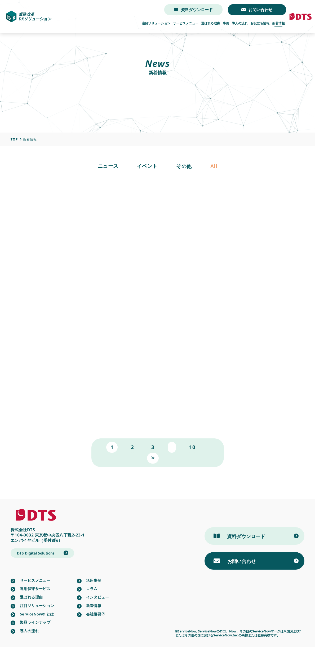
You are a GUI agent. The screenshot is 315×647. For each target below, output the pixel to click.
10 (192, 447)
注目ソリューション (156, 23)
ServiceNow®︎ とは (37, 614)
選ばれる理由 (210, 23)
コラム (91, 589)
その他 (184, 166)
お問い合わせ (256, 9)
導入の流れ (240, 23)
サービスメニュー (185, 23)
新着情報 (278, 23)
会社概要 (95, 614)
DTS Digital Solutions (36, 553)
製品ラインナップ (35, 622)
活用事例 (93, 580)
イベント (147, 166)
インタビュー (97, 597)
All (214, 166)
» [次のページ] (153, 458)
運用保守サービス (35, 589)
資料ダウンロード (193, 9)
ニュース (108, 166)
